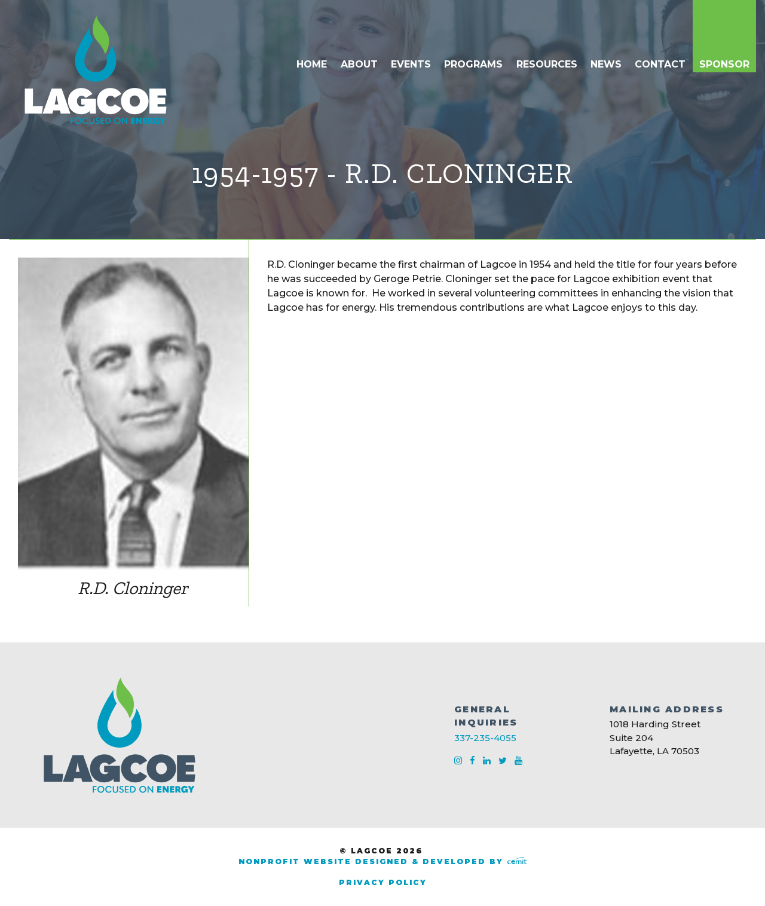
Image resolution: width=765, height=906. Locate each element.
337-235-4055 (485, 737)
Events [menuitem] (411, 64)
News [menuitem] (606, 64)
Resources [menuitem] (546, 64)
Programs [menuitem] (473, 64)
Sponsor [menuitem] (724, 64)
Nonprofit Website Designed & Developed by (382, 861)
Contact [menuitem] (660, 64)
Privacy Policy (383, 882)
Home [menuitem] (311, 64)
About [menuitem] (359, 64)
